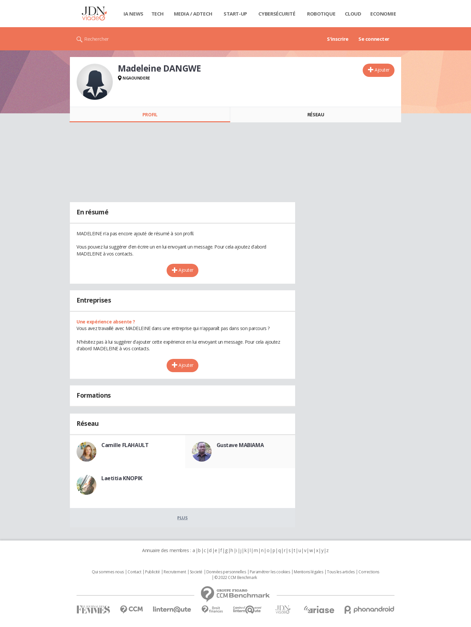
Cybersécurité (276, 13)
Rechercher (96, 38)
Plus (182, 518)
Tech (157, 13)
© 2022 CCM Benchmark (235, 577)
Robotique (321, 13)
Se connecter (374, 38)
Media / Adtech (193, 13)
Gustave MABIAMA (240, 445)
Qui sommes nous (108, 572)
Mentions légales (308, 572)
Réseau (315, 114)
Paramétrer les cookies (270, 572)
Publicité (152, 572)
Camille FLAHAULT (124, 445)
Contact (134, 572)
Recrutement (175, 572)
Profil (149, 114)
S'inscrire (337, 38)
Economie (383, 13)
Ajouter (382, 70)
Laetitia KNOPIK (121, 478)
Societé (196, 572)
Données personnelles (226, 572)
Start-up (235, 13)
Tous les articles (341, 572)
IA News (133, 13)
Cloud (353, 13)
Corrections (368, 572)
